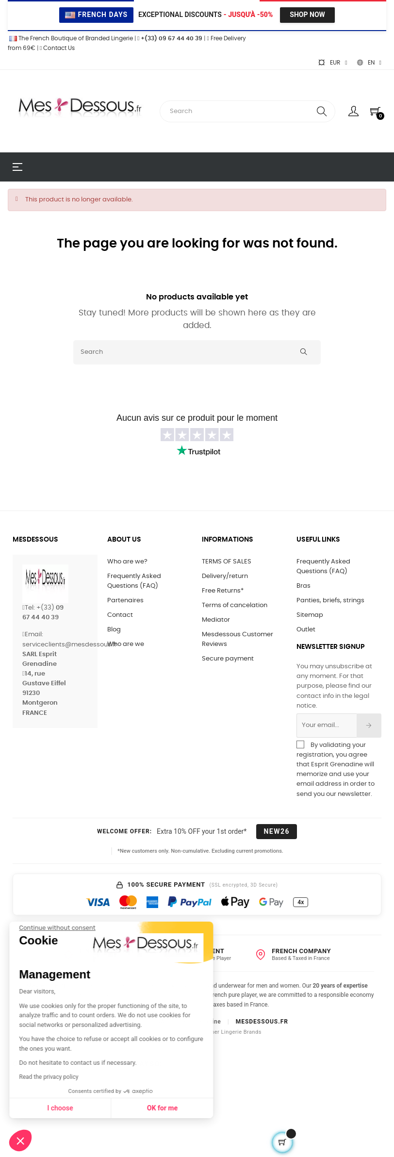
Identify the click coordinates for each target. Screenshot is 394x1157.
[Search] (197, 352)
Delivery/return (225, 576)
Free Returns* (223, 591)
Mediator (216, 620)
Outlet (305, 630)
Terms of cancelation (234, 605)
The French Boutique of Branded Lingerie (70, 38)
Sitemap (309, 615)
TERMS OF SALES (226, 562)
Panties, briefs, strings (330, 600)
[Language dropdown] (369, 62)
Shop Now (307, 14)
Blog (114, 630)
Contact (120, 615)
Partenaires (125, 600)
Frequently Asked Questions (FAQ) (134, 581)
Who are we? (127, 562)
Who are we (125, 644)
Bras (303, 586)
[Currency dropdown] (332, 62)
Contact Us (57, 48)
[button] (20, 1140)
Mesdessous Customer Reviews (237, 639)
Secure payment (228, 659)
